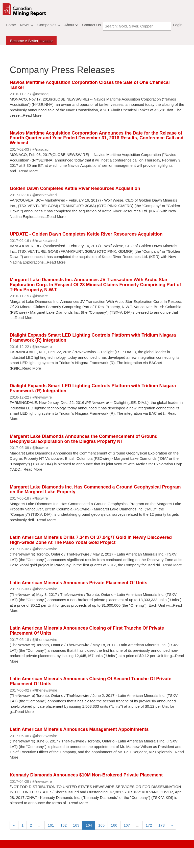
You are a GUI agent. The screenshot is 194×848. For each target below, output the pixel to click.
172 (149, 825)
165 (101, 825)
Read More (32, 115)
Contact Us (91, 25)
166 (114, 825)
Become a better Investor (31, 41)
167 (127, 825)
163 (76, 825)
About (71, 25)
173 (161, 825)
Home (11, 25)
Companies (48, 25)
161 (51, 825)
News (26, 25)
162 (63, 825)
